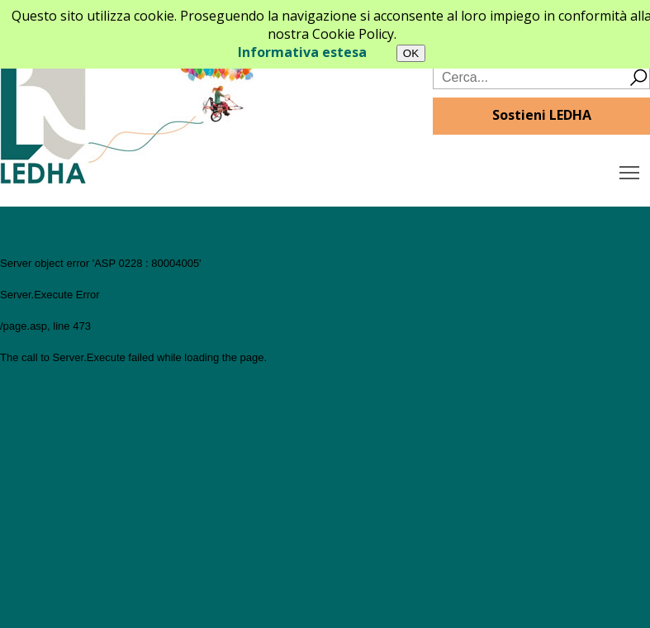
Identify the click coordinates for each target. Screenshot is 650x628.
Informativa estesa (302, 52)
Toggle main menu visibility (630, 168)
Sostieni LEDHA (541, 115)
